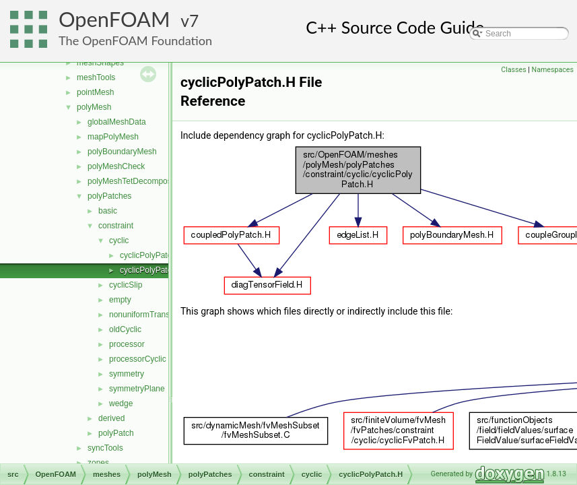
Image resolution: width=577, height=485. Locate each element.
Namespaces (553, 69)
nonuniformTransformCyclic (158, 314)
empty (120, 299)
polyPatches (109, 196)
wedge (121, 403)
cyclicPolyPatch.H (152, 270)
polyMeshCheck (116, 166)
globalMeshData (117, 122)
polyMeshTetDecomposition (137, 181)
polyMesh (94, 107)
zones (98, 462)
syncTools (105, 448)
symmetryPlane (137, 388)
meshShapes (100, 62)
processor (127, 344)
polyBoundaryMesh (122, 151)
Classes (513, 69)
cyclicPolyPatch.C (152, 255)
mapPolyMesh (113, 136)
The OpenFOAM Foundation (135, 40)
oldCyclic (125, 329)
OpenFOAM (114, 19)
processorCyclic (137, 359)
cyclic (119, 240)
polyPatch (116, 433)
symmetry (126, 374)
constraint (115, 225)
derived (111, 418)
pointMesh (95, 92)
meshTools (96, 77)
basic (107, 211)
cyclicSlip (125, 285)
